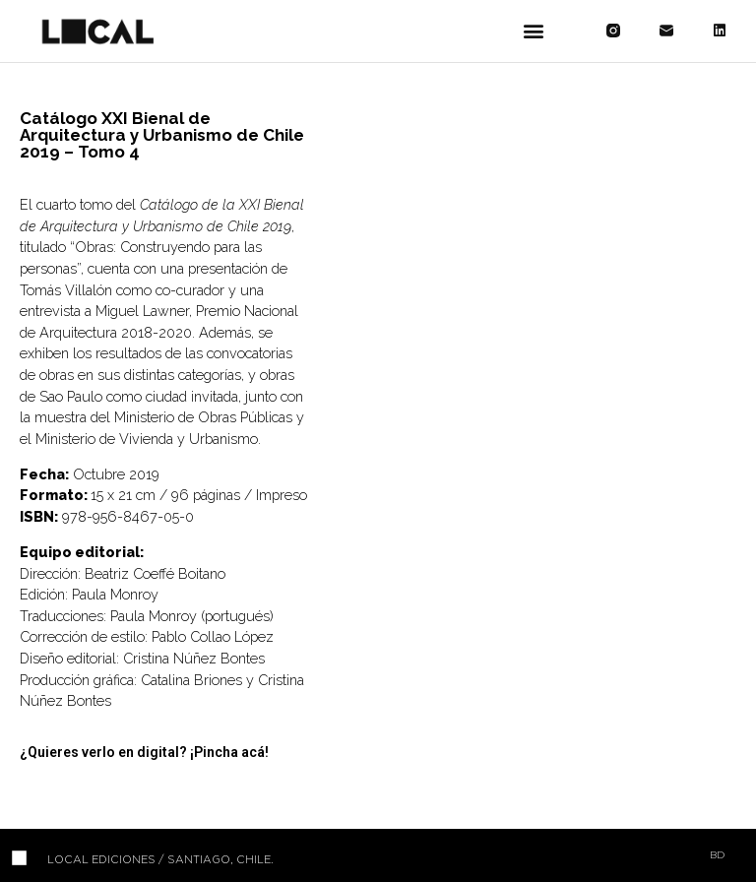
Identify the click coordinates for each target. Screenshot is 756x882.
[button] (533, 31)
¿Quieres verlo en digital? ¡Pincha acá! (144, 752)
